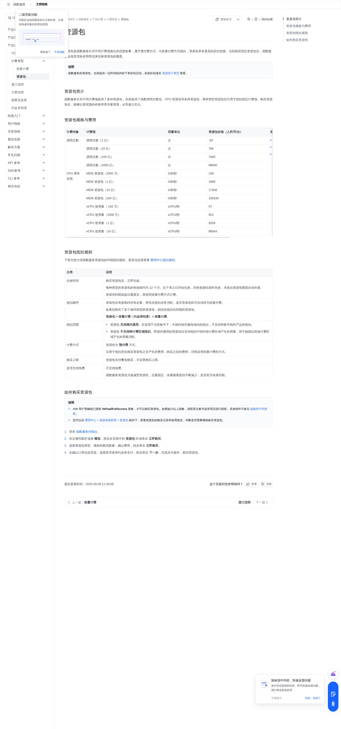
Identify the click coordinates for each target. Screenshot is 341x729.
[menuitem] (27, 68)
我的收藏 (267, 19)
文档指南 (41, 4)
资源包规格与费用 (298, 26)
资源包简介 (294, 19)
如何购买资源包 (297, 40)
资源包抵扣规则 (297, 33)
